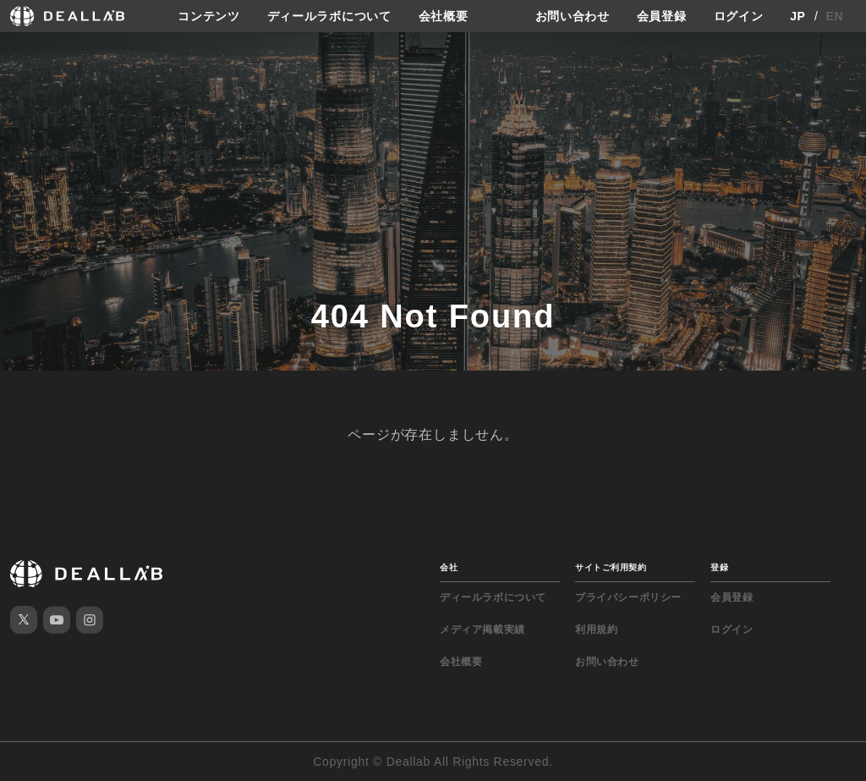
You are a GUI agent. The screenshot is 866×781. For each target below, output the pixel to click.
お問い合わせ (572, 16)
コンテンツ (209, 16)
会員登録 (662, 16)
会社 (449, 567)
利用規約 (596, 629)
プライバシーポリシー (628, 597)
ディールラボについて (329, 16)
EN (835, 16)
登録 (719, 567)
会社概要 (444, 16)
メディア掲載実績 (482, 629)
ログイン (739, 16)
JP (798, 16)
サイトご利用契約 (610, 567)
